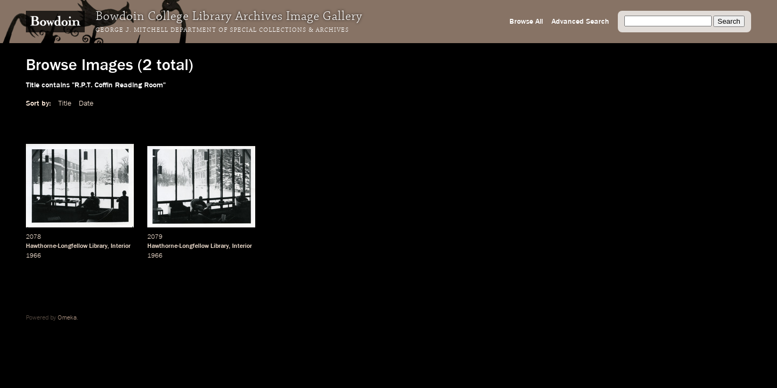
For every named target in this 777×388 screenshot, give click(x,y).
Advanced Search (580, 21)
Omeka (67, 318)
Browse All (526, 21)
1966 (33, 256)
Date (86, 103)
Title (64, 103)
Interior (121, 246)
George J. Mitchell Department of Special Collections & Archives (222, 30)
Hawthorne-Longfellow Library (66, 246)
